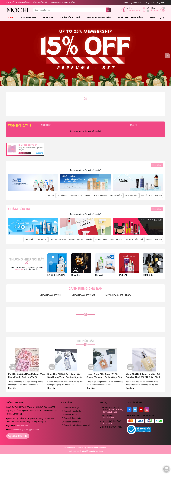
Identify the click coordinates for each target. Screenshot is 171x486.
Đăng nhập (160, 2)
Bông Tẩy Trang (146, 195)
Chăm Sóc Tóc (41, 239)
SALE (12, 17)
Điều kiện (39, 153)
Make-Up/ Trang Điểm (100, 17)
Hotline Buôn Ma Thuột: (112, 422)
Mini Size (158, 195)
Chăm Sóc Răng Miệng (58, 239)
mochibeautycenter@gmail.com (25, 429)
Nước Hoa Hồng (76, 195)
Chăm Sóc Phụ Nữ (76, 239)
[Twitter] (135, 409)
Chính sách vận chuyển (71, 411)
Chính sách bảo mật (70, 407)
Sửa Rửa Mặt (62, 195)
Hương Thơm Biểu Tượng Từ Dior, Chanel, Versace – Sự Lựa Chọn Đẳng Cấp (105, 376)
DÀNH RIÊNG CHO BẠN (85, 289)
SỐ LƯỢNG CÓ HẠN (49, 125)
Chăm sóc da (19, 209)
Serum (87, 195)
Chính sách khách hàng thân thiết (76, 425)
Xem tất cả (156, 165)
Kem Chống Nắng (131, 195)
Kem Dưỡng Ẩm (116, 195)
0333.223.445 (133, 10)
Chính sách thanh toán (71, 418)
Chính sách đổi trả (69, 415)
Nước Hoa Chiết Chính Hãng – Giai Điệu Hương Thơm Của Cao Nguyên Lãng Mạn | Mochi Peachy (64, 376)
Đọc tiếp (12, 388)
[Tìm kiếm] (108, 10)
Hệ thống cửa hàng (132, 2)
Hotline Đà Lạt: (108, 416)
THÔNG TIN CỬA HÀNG (112, 427)
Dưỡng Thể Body (116, 239)
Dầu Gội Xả (29, 239)
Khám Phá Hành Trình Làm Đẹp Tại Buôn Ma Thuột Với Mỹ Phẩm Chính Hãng (143, 376)
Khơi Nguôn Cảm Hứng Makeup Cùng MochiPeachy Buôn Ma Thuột (26, 376)
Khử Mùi (149, 239)
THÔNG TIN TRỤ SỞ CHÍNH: (112, 409)
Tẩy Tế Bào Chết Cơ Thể (134, 239)
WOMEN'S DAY (20, 125)
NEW (152, 17)
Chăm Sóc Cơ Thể (71, 17)
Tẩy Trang (50, 195)
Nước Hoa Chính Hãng (132, 17)
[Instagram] (146, 409)
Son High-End (29, 17)
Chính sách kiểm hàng (71, 422)
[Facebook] (129, 409)
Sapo (101, 451)
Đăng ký (148, 2)
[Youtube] (141, 409)
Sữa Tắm (89, 239)
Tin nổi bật (85, 340)
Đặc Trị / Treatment (100, 195)
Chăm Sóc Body (101, 239)
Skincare (49, 17)
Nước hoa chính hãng (77, 451)
